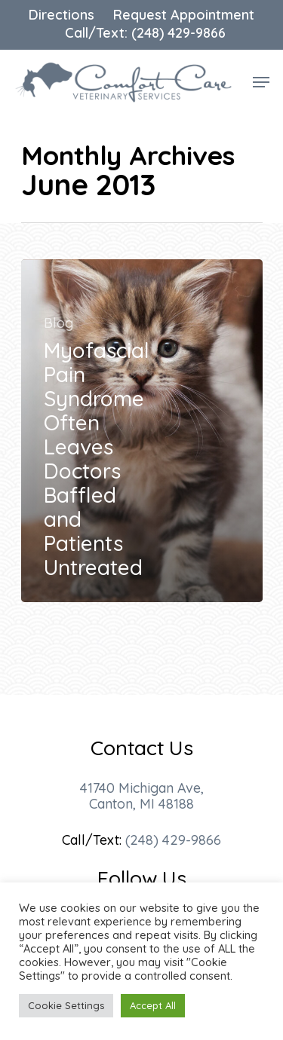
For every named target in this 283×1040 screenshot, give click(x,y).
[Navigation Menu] (261, 82)
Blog (58, 323)
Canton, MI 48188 (141, 803)
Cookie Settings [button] (66, 1005)
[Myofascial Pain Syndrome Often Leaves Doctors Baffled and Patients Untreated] (142, 430)
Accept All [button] (153, 1005)
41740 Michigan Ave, (142, 788)
